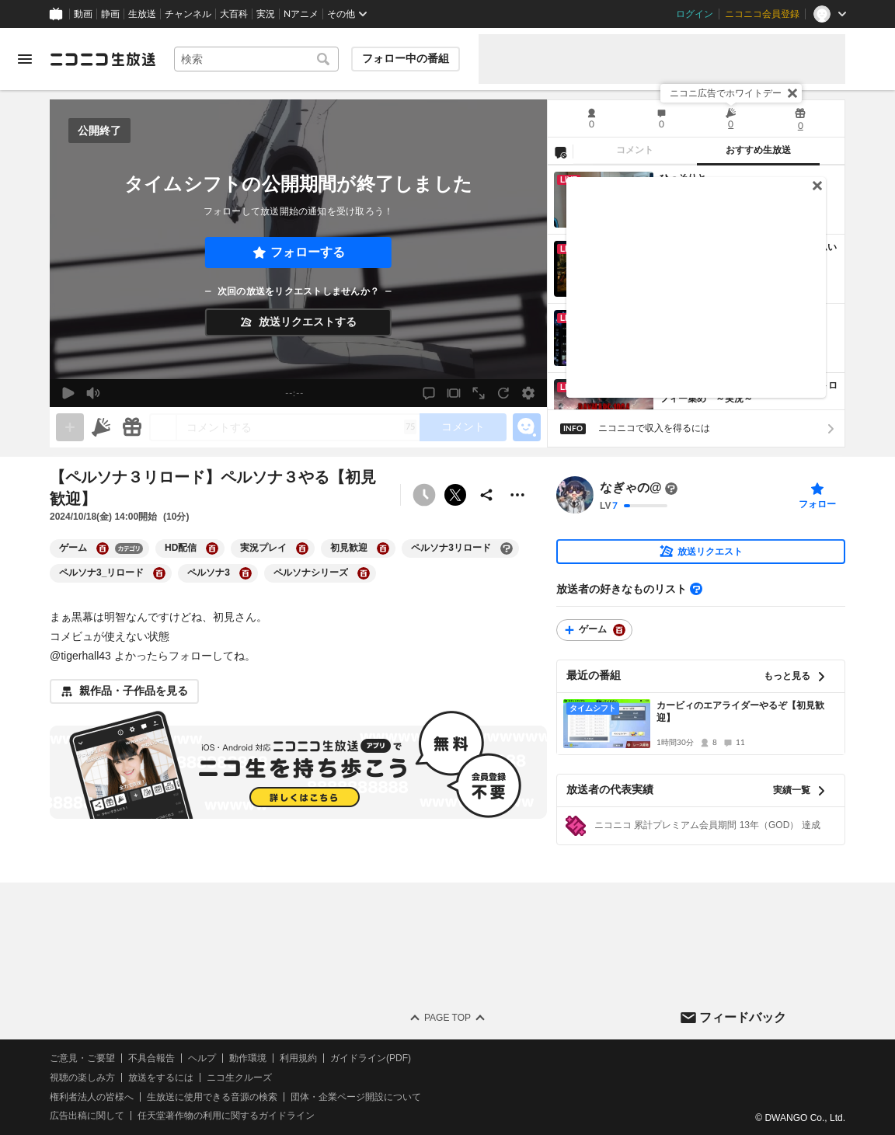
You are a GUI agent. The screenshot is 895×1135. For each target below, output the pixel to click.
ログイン (694, 14)
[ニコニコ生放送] (102, 59)
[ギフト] (132, 427)
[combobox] (256, 59)
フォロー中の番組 (405, 58)
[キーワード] (256, 59)
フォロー (817, 504)
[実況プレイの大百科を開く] (302, 548)
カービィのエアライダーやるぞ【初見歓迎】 (740, 712)
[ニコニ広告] (101, 427)
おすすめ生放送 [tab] (758, 149)
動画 (83, 14)
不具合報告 (151, 1058)
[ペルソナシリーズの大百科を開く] (363, 573)
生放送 (142, 14)
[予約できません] (424, 495)
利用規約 (298, 1058)
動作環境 (247, 1058)
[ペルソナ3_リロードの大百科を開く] (159, 573)
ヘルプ (202, 1058)
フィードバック (742, 1016)
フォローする (307, 252)
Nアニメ (301, 14)
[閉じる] (792, 93)
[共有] (486, 495)
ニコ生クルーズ (239, 1076)
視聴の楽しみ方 (82, 1076)
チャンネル (188, 14)
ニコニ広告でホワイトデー (726, 93)
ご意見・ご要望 (82, 1058)
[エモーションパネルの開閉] (527, 427)
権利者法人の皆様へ (92, 1096)
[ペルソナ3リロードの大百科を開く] (506, 548)
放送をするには (160, 1076)
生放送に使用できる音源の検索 (212, 1096)
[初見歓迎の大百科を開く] (383, 548)
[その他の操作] (517, 495)
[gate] (70, 427)
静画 (110, 14)
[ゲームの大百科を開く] (102, 548)
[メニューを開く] (24, 59)
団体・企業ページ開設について (356, 1096)
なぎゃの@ (631, 488)
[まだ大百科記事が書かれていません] (671, 488)
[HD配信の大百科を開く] (212, 548)
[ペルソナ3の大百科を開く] (245, 573)
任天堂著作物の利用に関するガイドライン (226, 1115)
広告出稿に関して (87, 1115)
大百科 (234, 14)
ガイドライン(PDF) (370, 1058)
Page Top (447, 1017)
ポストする (455, 495)
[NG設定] (560, 151)
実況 (265, 14)
